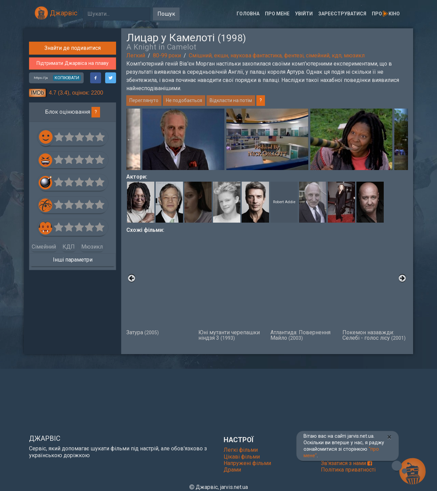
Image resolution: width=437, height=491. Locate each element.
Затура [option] (159, 284)
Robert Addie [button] (284, 202)
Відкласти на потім (231, 100)
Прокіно (386, 14)
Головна (248, 13)
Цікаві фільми (242, 456)
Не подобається (184, 100)
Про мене (277, 13)
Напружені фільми (247, 463)
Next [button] (404, 139)
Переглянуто (143, 100)
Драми (232, 469)
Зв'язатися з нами (346, 463)
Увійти (304, 13)
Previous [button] (129, 139)
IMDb (37, 209)
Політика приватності (348, 469)
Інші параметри (73, 376)
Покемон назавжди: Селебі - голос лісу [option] (375, 287)
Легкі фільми (241, 450)
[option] (267, 139)
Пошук (166, 14)
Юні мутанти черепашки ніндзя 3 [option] (231, 287)
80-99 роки (167, 55)
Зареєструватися (342, 13)
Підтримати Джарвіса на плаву (73, 180)
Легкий (135, 55)
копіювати (67, 193)
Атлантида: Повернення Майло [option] (303, 287)
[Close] (389, 437)
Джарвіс (55, 13)
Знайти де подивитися (72, 164)
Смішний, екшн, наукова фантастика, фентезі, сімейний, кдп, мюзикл (277, 55)
